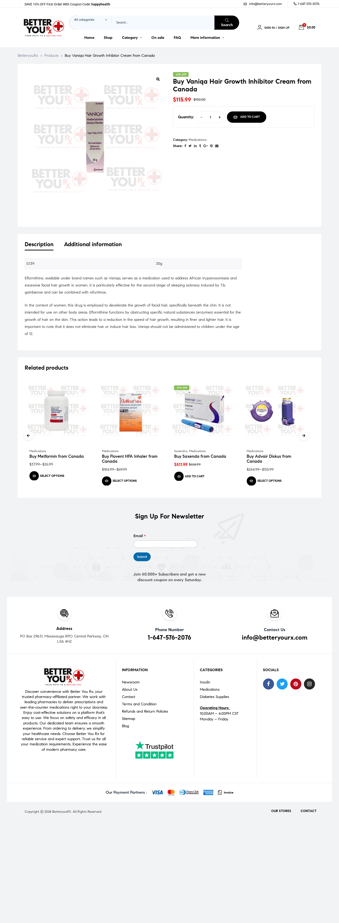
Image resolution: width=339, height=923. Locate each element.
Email (139, 537)
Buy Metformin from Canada (56, 457)
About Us (129, 690)
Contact (128, 697)
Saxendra (180, 452)
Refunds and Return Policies (145, 712)
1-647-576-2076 (169, 638)
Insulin (205, 683)
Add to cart (250, 117)
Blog (125, 727)
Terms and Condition (139, 705)
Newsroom (131, 683)
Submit (142, 558)
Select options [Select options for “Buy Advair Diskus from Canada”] (269, 482)
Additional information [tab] (93, 244)
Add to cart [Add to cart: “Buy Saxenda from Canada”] (195, 477)
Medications (197, 140)
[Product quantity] (210, 117)
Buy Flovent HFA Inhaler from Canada (129, 459)
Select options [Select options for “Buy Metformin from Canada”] (52, 476)
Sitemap (128, 719)
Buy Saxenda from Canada (200, 457)
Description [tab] (39, 244)
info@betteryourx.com (274, 638)
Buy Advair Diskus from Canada (269, 459)
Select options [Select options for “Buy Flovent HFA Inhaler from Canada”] (125, 482)
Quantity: (186, 117)
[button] (158, 79)
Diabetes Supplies (214, 697)
